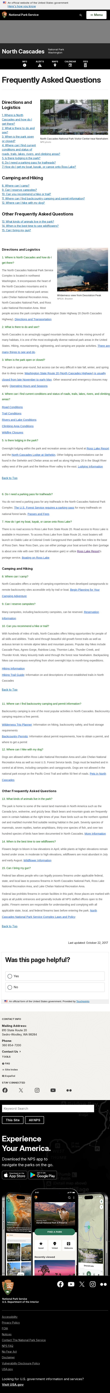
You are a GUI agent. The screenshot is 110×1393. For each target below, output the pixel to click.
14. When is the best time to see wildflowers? (30, 225)
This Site (13, 1120)
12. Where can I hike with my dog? (23, 202)
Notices (7, 1334)
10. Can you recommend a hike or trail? (26, 194)
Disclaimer (8, 1357)
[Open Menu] (96, 15)
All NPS (34, 1120)
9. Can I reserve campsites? (19, 189)
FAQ (6, 1063)
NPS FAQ (7, 1345)
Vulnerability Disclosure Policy (21, 1363)
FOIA (5, 1328)
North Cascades (23, 51)
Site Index (10, 1069)
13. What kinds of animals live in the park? (28, 221)
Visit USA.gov (13, 1384)
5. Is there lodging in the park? (21, 158)
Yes (16, 976)
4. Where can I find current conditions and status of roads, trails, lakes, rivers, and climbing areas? (31, 150)
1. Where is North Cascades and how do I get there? (17, 119)
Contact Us (10, 1051)
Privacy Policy (11, 1322)
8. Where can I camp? (15, 185)
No (16, 987)
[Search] (48, 1108)
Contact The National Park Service (24, 1340)
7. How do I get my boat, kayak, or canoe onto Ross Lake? (39, 166)
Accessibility (10, 1316)
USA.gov (7, 1369)
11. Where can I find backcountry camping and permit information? (43, 198)
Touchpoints (82, 1001)
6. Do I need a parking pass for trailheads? (29, 162)
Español (8, 1075)
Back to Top (10, 478)
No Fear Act (9, 1351)
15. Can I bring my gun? (16, 230)
